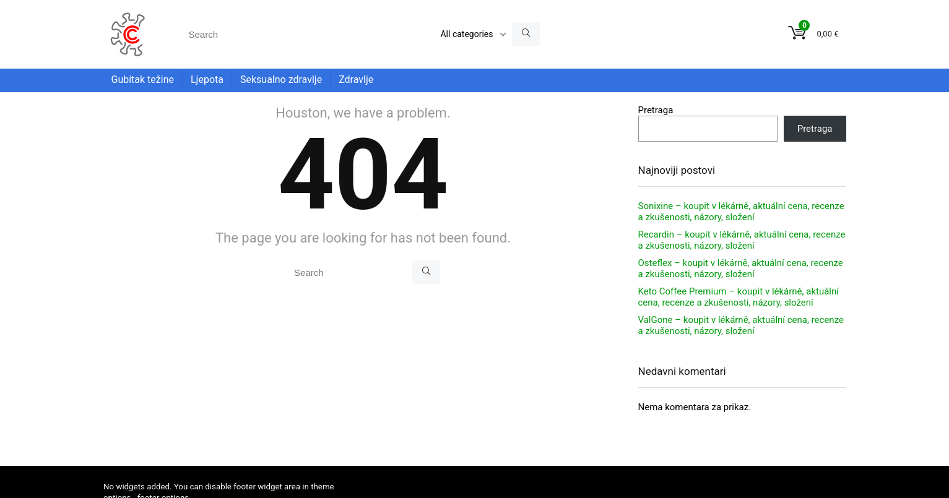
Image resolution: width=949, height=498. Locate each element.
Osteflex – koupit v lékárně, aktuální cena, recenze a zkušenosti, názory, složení (740, 268)
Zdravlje (356, 79)
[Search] (526, 34)
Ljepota (207, 79)
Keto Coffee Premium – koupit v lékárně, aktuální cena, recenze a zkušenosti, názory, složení (738, 297)
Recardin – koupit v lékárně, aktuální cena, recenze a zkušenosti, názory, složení (742, 240)
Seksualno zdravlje (281, 79)
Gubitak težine (142, 79)
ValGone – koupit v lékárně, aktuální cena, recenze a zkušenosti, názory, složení (741, 325)
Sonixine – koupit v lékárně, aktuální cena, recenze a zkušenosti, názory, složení (741, 211)
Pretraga (656, 110)
